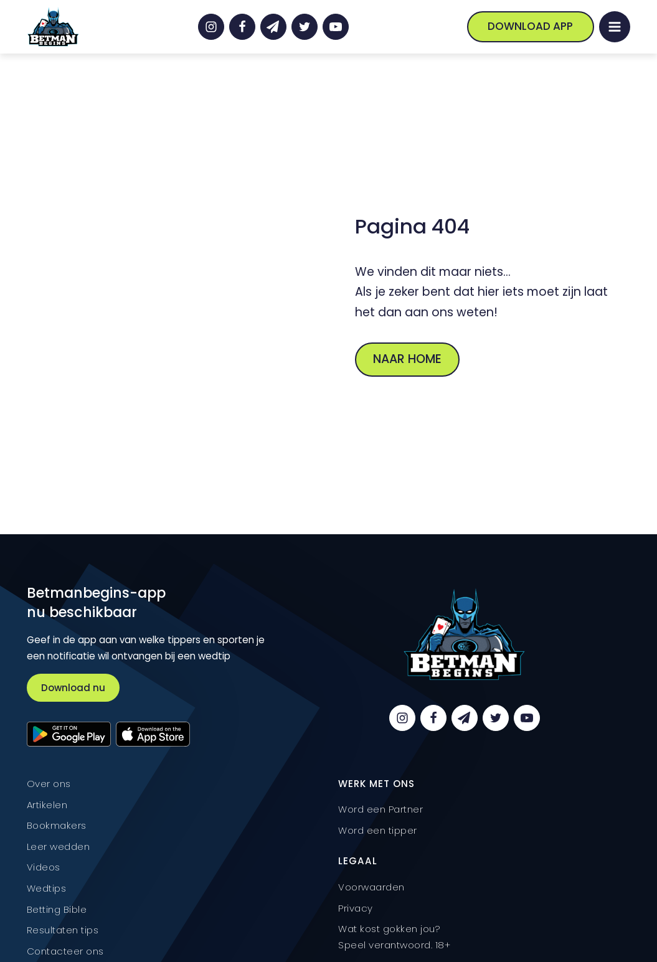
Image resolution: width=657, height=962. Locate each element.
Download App (530, 26)
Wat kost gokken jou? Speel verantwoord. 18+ (394, 936)
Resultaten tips (63, 929)
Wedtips (47, 888)
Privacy (355, 908)
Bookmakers (57, 825)
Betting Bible (57, 909)
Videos (43, 867)
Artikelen (47, 804)
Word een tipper (377, 830)
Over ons (49, 783)
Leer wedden (58, 846)
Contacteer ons (65, 951)
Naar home (407, 359)
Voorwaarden (371, 887)
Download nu (73, 687)
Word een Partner (380, 809)
